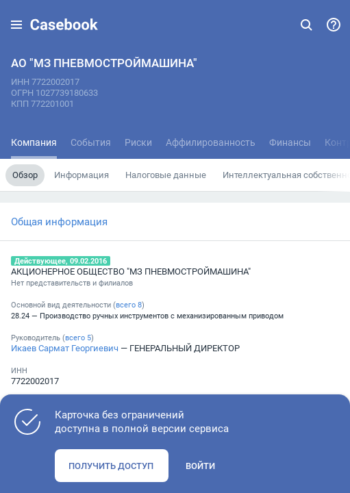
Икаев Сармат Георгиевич (64, 347)
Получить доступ (110, 465)
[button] (16, 25)
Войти (200, 465)
